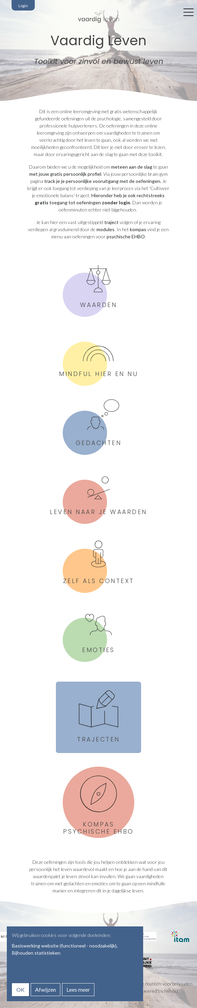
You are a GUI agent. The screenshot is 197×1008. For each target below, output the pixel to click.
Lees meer (78, 989)
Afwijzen (45, 989)
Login (23, 5)
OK (20, 989)
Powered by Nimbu (158, 991)
